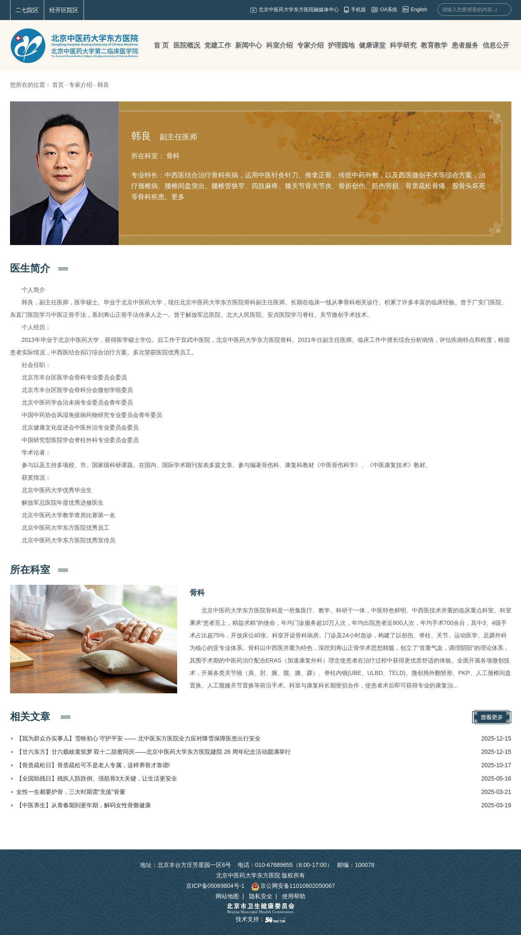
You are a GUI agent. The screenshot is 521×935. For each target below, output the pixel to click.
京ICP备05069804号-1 (215, 885)
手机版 (358, 10)
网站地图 (227, 896)
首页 (58, 84)
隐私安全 (260, 896)
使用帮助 (293, 896)
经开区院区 (64, 10)
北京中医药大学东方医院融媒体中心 (299, 10)
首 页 (161, 45)
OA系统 (388, 10)
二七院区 (27, 10)
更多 (178, 196)
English (419, 10)
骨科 (197, 593)
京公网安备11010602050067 (293, 885)
